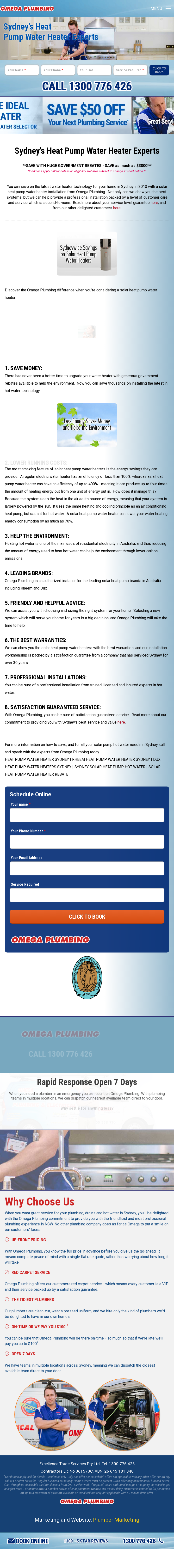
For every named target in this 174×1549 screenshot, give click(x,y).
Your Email (87, 70)
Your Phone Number (28, 831)
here (154, 202)
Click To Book (159, 70)
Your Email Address (26, 857)
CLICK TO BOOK (87, 916)
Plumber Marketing (116, 1520)
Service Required (130, 70)
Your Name (16, 70)
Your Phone (53, 70)
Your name (21, 804)
